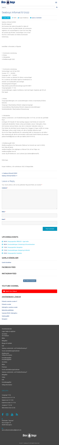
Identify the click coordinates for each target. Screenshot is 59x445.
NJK (3, 345)
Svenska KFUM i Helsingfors (9, 313)
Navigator (4, 319)
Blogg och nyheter (7, 343)
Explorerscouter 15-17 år (9, 402)
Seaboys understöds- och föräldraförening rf (14, 348)
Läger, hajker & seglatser (8, 331)
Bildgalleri (4, 340)
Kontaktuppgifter (6, 357)
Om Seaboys (5, 335)
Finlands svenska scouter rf (9, 301)
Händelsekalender (7, 329)
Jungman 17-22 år (7, 405)
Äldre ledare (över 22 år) (8, 407)
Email (4, 219)
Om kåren (4, 334)
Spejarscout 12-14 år (7, 400)
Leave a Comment (36, 17)
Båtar (3, 338)
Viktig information (7, 355)
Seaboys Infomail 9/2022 (9, 175)
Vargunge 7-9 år (6, 395)
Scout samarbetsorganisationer (11, 350)
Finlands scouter (6, 304)
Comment (5, 188)
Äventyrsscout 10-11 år (8, 397)
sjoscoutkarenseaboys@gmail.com (11, 430)
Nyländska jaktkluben (8, 310)
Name (4, 211)
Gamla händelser (6, 262)
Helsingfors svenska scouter (10, 307)
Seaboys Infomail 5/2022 (9, 173)
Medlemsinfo (5, 353)
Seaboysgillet (5, 316)
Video (3, 377)
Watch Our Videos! (10, 291)
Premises (4, 367)
